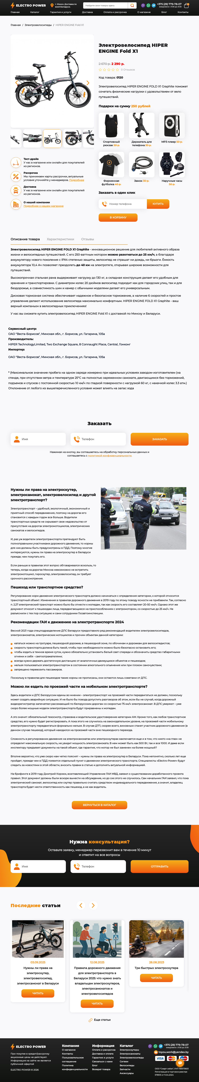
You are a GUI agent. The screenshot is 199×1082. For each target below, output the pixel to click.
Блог (164, 12)
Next (96, 139)
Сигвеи (124, 1061)
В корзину (118, 217)
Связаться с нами (102, 1061)
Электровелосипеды (38, 25)
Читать (37, 993)
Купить (158, 203)
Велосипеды (127, 1065)
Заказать (159, 439)
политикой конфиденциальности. (110, 455)
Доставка (87, 12)
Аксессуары (127, 1073)
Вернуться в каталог (99, 805)
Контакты (183, 12)
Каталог (34, 12)
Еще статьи (100, 1020)
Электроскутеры (129, 1049)
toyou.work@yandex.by (171, 1052)
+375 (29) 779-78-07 (169, 4)
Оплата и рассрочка (115, 12)
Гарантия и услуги (60, 12)
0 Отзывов (128, 70)
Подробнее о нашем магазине (44, 206)
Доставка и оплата (102, 1053)
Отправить (159, 866)
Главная (15, 12)
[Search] (132, 5)
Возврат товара (101, 1069)
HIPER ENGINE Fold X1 (70, 25)
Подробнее (76, 180)
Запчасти (125, 1069)
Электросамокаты (130, 1053)
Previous (8, 139)
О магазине (144, 12)
